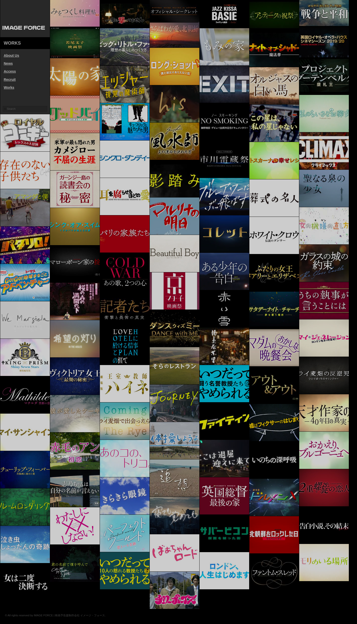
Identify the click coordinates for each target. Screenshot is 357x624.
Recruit (10, 80)
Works (9, 87)
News (8, 63)
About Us (11, 55)
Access (10, 71)
